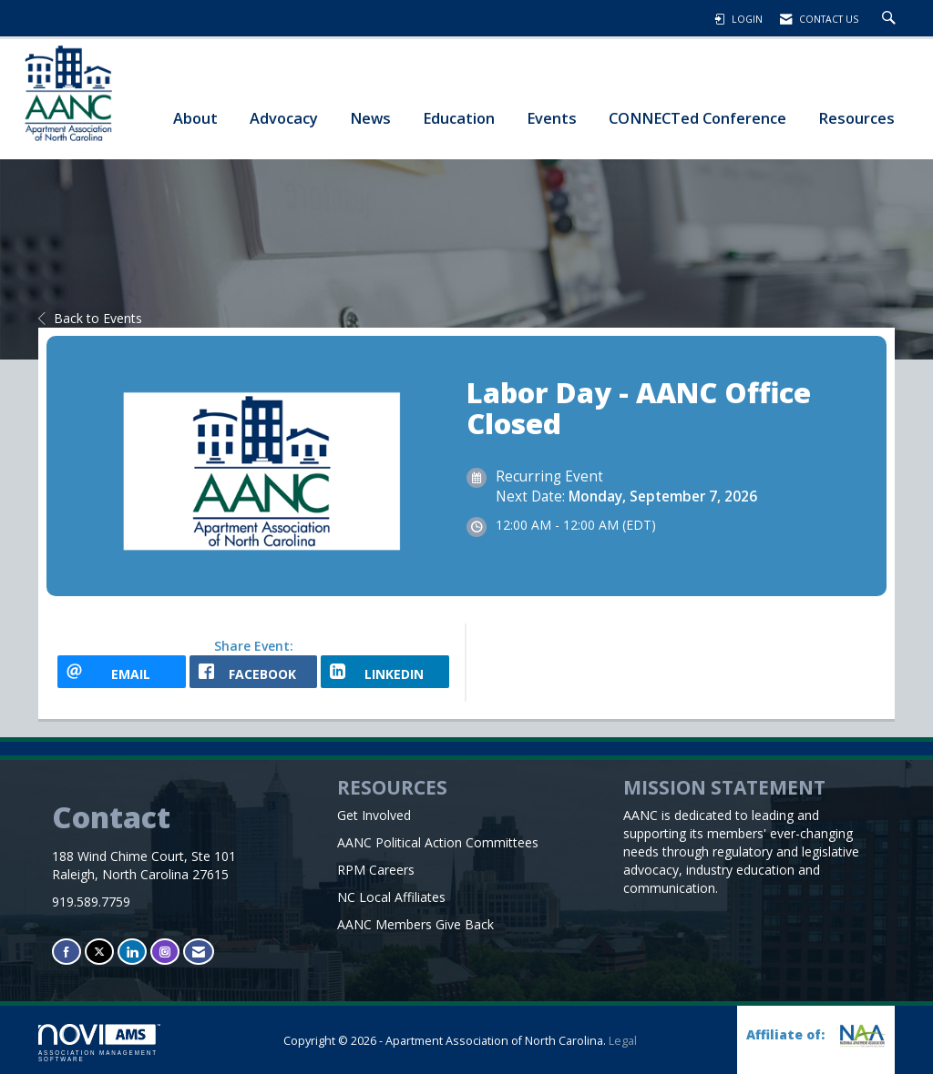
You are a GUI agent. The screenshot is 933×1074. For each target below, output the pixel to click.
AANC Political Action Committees (437, 842)
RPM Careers (376, 869)
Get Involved (374, 815)
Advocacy (284, 117)
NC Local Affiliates (391, 897)
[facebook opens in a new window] (254, 671)
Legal (623, 1041)
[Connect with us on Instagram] (164, 951)
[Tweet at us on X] (99, 951)
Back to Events (90, 318)
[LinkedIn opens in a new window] (385, 671)
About (195, 117)
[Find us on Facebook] (66, 951)
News (370, 117)
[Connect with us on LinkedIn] (132, 951)
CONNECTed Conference (697, 117)
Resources (856, 117)
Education (459, 117)
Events (552, 117)
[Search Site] (891, 19)
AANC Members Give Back (415, 924)
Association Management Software (99, 1043)
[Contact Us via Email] (198, 951)
